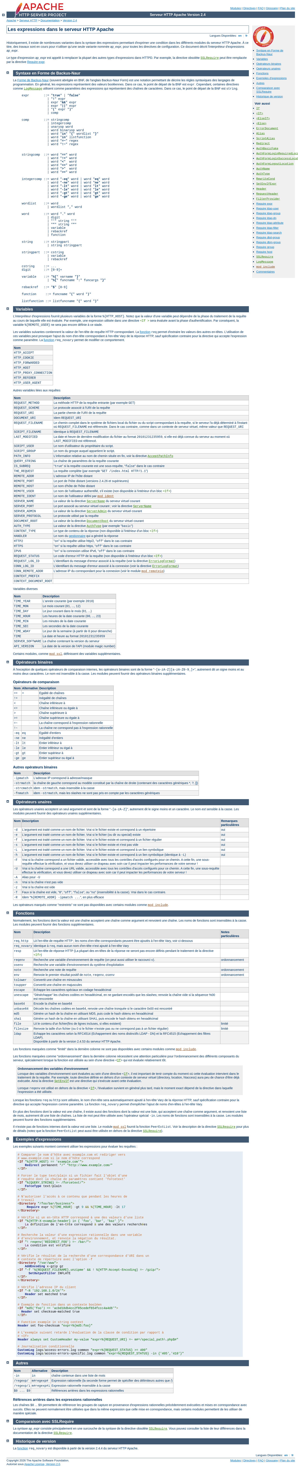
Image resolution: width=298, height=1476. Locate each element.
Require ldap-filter (267, 227)
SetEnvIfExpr (266, 183)
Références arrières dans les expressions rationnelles (57, 1399)
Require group (265, 247)
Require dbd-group (268, 237)
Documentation (50, 20)
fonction (145, 332)
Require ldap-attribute (269, 222)
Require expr (35, 62)
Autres (260, 83)
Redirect (263, 143)
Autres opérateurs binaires (35, 767)
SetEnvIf (61, 1081)
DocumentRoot (98, 521)
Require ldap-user (267, 208)
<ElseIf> (263, 118)
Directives (249, 8)
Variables (262, 59)
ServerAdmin (97, 511)
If (258, 108)
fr (246, 35)
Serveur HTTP (28, 20)
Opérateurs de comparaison (36, 682)
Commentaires (265, 271)
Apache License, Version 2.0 (42, 1464)
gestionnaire (77, 536)
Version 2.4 (70, 20)
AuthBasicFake (267, 148)
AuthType (263, 173)
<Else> (261, 123)
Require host (264, 251)
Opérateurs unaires (268, 68)
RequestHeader (267, 193)
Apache (11, 20)
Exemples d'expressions (271, 78)
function (49, 340)
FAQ (261, 8)
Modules (235, 8)
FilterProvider (268, 198)
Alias (260, 133)
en (240, 35)
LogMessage (264, 261)
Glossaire (272, 8)
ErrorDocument (267, 128)
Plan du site (287, 8)
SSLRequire (210, 58)
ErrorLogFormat (161, 561)
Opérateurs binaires (268, 63)
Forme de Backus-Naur (33, 80)
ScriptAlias (265, 138)
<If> (259, 113)
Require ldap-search (269, 232)
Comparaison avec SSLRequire (268, 89)
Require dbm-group (268, 242)
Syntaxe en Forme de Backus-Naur (269, 52)
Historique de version (269, 96)
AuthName (263, 168)
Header (261, 188)
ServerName (96, 501)
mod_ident (105, 496)
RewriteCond (265, 178)
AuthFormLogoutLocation (275, 163)
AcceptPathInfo (160, 456)
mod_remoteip (152, 571)
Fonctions (262, 73)
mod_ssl (55, 654)
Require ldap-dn (266, 218)
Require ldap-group (268, 213)
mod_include (265, 266)
